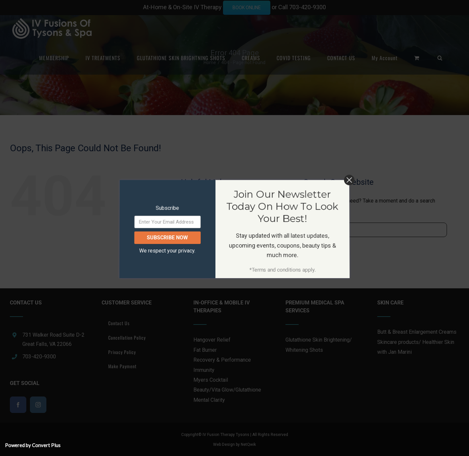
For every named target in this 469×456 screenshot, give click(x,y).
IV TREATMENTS (209, 212)
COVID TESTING (208, 245)
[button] (440, 57)
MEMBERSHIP (206, 201)
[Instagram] (38, 404)
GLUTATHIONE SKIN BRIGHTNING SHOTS (233, 223)
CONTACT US (206, 256)
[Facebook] (18, 404)
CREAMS (201, 234)
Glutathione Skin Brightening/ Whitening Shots (318, 345)
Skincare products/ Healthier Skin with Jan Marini (415, 347)
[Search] (311, 230)
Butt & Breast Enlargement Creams (417, 332)
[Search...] (375, 230)
